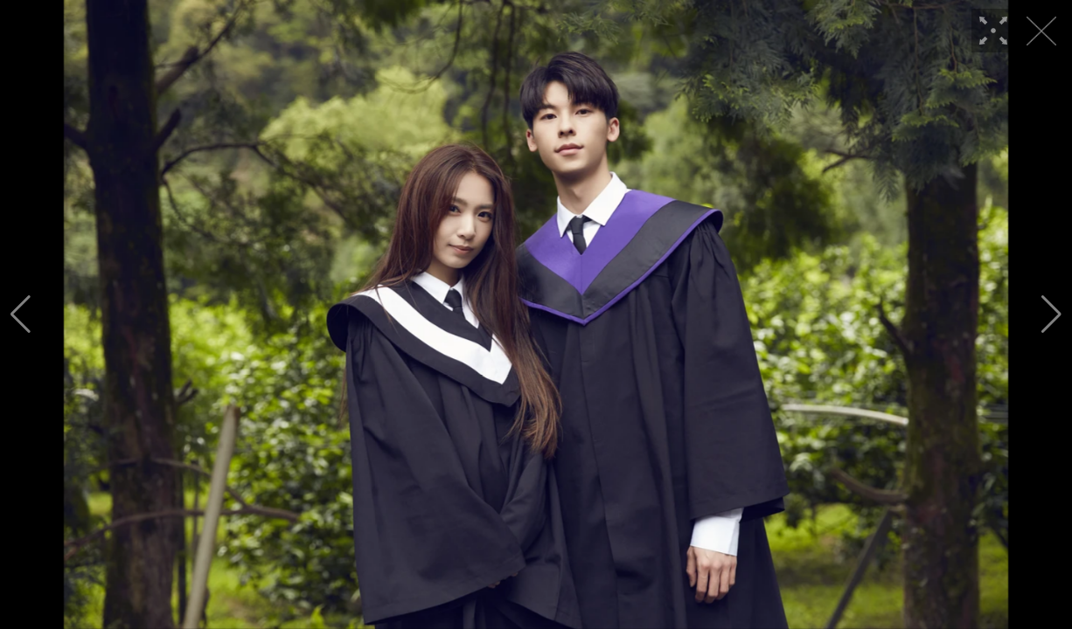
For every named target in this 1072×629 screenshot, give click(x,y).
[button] (20, 314)
